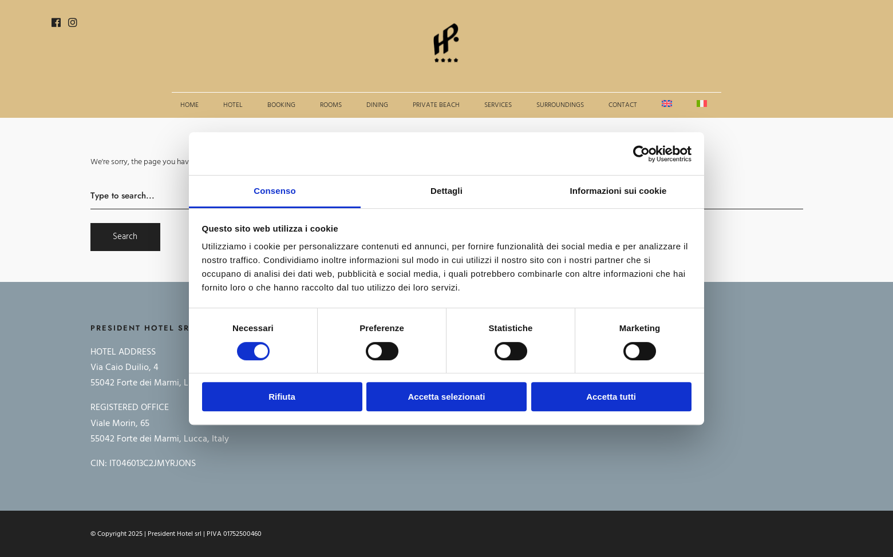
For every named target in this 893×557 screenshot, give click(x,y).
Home (189, 105)
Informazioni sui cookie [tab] (618, 191)
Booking (281, 105)
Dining (377, 105)
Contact (622, 105)
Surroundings (560, 105)
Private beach (436, 105)
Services (498, 105)
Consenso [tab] (274, 191)
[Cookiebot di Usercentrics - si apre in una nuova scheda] (641, 153)
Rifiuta (281, 396)
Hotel (233, 105)
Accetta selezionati (446, 396)
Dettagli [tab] (446, 191)
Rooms (331, 105)
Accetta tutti (611, 396)
